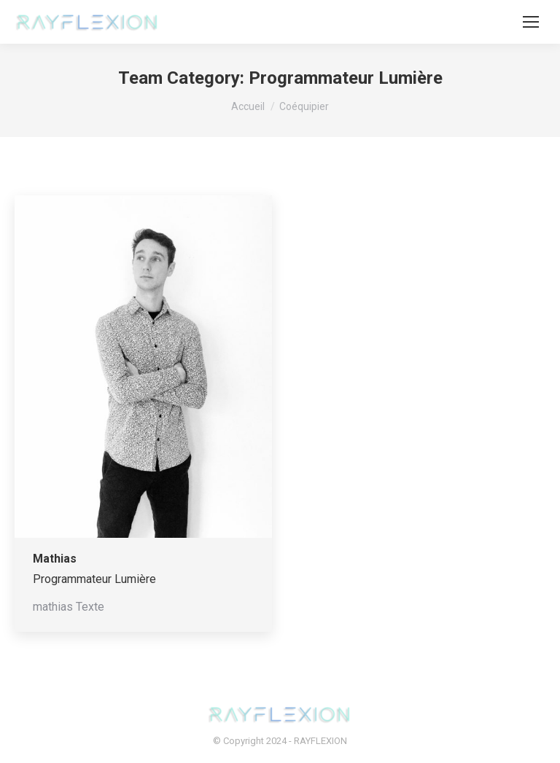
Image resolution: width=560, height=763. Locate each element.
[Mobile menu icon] (530, 21)
